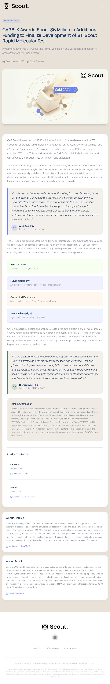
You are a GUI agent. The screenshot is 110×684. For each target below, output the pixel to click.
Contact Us (37, 649)
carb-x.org (12, 547)
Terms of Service (70, 649)
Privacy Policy (53, 649)
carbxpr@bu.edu (19, 474)
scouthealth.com (15, 594)
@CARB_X (25, 547)
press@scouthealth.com (22, 497)
